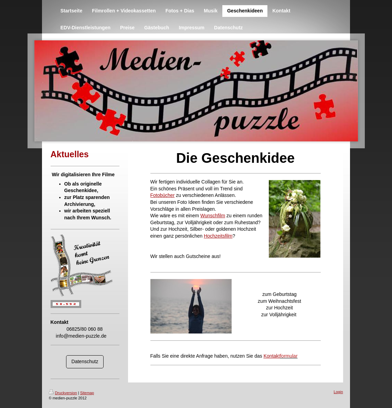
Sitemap (87, 393)
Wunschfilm (212, 215)
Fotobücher (162, 195)
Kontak (272, 356)
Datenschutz (85, 361)
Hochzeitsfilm (218, 236)
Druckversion (63, 393)
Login (338, 392)
